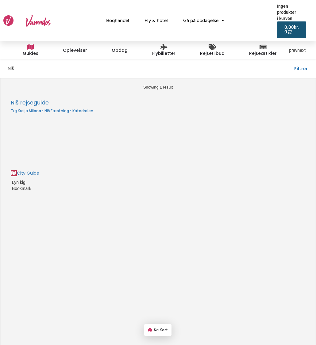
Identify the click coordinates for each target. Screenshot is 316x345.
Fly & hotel (156, 20)
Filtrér (301, 69)
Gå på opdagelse (204, 20)
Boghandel (117, 20)
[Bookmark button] (11, 188)
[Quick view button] (11, 182)
